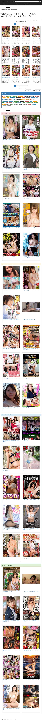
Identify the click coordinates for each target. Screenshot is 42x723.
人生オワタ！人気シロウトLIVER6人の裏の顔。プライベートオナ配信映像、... (31, 198)
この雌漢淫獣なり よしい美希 (7, 591)
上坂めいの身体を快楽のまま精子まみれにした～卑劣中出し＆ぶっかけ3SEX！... (31, 290)
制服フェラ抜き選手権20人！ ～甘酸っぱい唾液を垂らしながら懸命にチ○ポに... (31, 378)
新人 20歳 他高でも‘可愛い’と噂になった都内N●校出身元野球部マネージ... (11, 621)
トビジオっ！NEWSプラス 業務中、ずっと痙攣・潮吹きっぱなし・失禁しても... (11, 378)
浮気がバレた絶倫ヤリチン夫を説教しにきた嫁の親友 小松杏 (11, 709)
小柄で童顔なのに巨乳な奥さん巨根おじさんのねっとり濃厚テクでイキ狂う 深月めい (11, 139)
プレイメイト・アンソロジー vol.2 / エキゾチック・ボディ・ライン (31, 679)
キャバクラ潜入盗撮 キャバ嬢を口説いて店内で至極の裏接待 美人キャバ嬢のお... (11, 650)
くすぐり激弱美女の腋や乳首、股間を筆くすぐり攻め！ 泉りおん (31, 591)
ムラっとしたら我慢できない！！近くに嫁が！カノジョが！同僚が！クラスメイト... (11, 499)
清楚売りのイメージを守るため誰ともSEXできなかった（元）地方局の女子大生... (11, 198)
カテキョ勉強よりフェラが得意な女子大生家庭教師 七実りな (11, 319)
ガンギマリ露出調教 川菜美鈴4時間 (8, 168)
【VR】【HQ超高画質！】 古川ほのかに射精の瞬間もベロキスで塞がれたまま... (11, 529)
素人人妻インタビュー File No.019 (28, 407)
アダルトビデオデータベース (7, 1)
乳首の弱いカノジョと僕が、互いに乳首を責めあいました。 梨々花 (31, 621)
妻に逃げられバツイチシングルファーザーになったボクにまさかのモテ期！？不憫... (11, 679)
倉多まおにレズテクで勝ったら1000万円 (9, 256)
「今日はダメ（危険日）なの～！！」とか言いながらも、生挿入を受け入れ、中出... (31, 650)
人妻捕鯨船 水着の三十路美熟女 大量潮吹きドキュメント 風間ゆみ (31, 499)
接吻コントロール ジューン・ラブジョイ (29, 227)
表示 (25, 20)
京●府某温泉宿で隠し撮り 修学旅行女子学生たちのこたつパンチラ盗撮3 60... (31, 349)
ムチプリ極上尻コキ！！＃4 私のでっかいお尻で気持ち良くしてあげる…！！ (11, 470)
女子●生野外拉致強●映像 (26, 708)
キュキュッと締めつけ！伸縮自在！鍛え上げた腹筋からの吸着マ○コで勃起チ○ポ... (31, 529)
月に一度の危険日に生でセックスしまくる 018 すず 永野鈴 (31, 470)
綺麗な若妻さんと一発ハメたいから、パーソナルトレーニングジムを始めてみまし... (11, 227)
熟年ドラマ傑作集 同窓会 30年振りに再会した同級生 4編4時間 (11, 441)
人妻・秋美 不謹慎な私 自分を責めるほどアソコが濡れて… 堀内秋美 (31, 139)
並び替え (33, 20)
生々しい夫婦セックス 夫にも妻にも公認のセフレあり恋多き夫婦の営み (31, 169)
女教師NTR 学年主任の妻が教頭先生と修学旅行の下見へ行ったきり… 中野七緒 (31, 257)
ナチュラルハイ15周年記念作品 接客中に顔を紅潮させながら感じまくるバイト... (31, 558)
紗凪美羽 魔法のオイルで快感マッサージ (29, 319)
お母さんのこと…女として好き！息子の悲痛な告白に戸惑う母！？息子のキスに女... (11, 407)
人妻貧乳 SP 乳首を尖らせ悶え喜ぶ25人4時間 (9, 348)
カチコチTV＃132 (25, 440)
